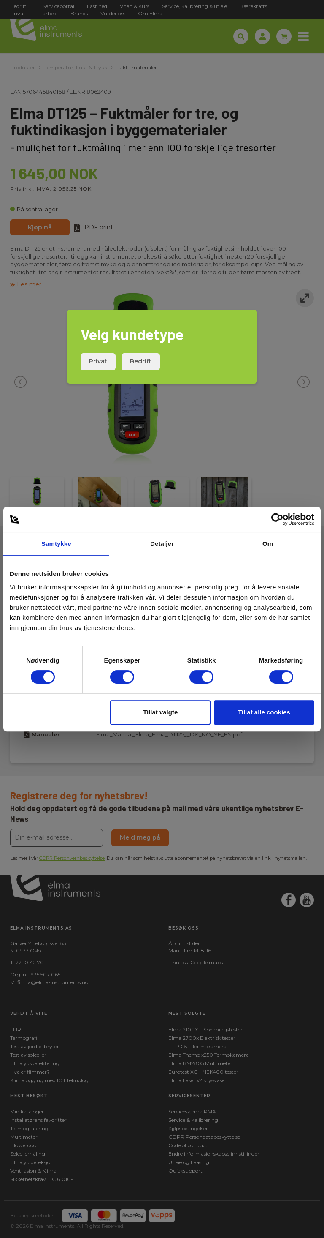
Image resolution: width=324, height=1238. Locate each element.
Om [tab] (267, 543)
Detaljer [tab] (162, 543)
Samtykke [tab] (56, 543)
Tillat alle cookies (264, 712)
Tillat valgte (160, 712)
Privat (98, 361)
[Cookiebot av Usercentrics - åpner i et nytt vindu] (277, 519)
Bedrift (140, 361)
